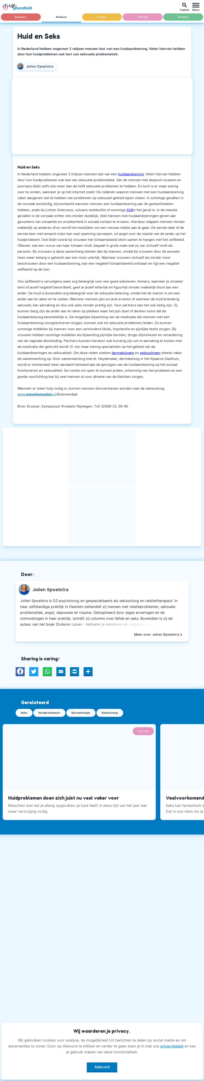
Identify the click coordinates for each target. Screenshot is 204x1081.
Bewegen (20, 17)
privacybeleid (171, 1046)
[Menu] (195, 7)
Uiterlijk (142, 17)
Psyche (102, 17)
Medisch (61, 17)
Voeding (183, 17)
